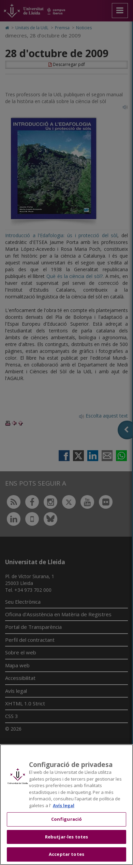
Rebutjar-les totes (66, 837)
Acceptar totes (66, 854)
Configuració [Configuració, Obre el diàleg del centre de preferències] (66, 819)
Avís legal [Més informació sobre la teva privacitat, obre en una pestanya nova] (63, 805)
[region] (66, 804)
